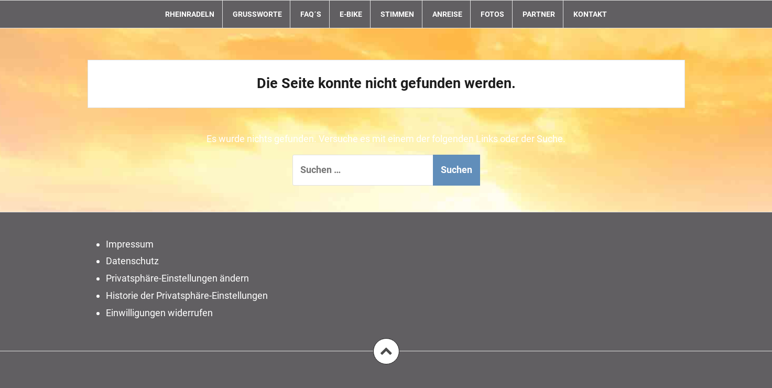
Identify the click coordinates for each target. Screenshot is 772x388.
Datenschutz (132, 260)
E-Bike (351, 14)
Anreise (447, 14)
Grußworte (257, 14)
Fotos (492, 14)
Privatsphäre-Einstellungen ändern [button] (177, 278)
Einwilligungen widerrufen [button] (159, 312)
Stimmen (397, 14)
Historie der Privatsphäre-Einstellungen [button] (187, 295)
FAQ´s (310, 14)
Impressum (130, 244)
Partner (539, 14)
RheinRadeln (189, 14)
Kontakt (590, 14)
